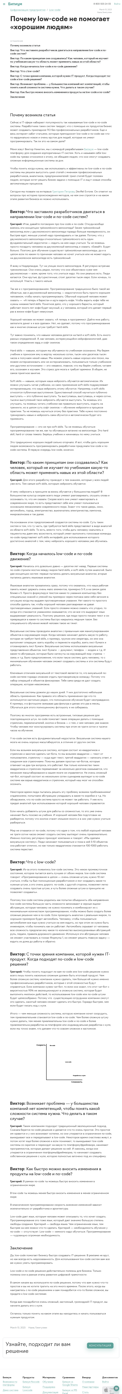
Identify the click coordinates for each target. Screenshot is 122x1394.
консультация (100, 1346)
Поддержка (49, 1387)
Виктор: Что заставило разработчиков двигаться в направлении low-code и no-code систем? (58, 52)
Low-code (54, 10)
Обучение (48, 1382)
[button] (4, 4)
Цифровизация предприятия (28, 10)
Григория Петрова (63, 191)
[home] (12, 4)
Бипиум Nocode (31, 1382)
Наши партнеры (90, 1387)
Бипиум (89, 149)
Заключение (17, 97)
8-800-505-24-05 (102, 4)
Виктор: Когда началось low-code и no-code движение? (43, 66)
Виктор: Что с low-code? (25, 71)
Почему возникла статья (25, 45)
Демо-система (10, 1390)
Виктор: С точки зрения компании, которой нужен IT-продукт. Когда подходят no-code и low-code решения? (60, 78)
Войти (117, 4)
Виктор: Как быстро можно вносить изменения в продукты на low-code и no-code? (60, 92)
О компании (88, 1382)
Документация (50, 1392)
